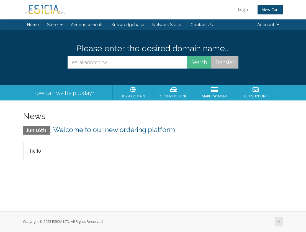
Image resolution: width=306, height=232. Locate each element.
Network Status (167, 24)
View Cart (270, 9)
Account (268, 24)
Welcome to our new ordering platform (114, 130)
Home (33, 24)
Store (55, 24)
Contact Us (202, 24)
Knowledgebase (128, 24)
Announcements (87, 24)
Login (243, 9)
